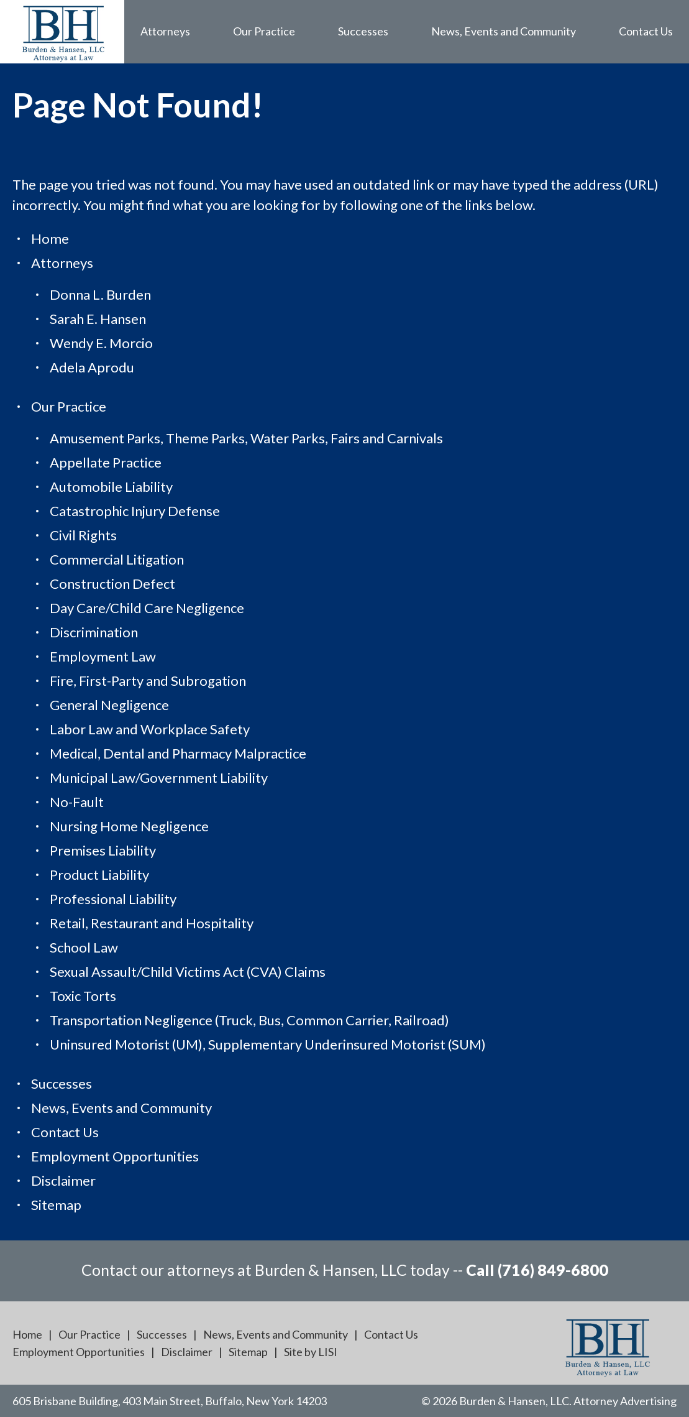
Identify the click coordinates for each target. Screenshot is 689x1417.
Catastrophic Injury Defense (135, 510)
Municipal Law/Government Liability (159, 777)
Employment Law (103, 656)
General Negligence (109, 704)
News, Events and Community (503, 31)
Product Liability (99, 874)
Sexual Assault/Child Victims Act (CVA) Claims (188, 971)
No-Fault (77, 801)
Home (50, 238)
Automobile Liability (111, 486)
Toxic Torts (83, 995)
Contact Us (646, 31)
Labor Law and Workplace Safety (150, 729)
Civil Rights (83, 535)
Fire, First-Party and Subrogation (148, 680)
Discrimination (94, 632)
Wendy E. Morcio (101, 343)
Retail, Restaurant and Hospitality (151, 923)
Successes (363, 31)
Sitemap (56, 1204)
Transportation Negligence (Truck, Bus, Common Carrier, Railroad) (249, 1020)
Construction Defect (112, 583)
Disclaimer (63, 1180)
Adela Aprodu (92, 367)
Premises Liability (103, 850)
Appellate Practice (106, 462)
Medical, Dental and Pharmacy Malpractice (178, 753)
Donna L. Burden (100, 294)
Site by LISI (310, 1352)
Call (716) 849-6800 (537, 1269)
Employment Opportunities (115, 1156)
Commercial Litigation (117, 559)
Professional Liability (113, 898)
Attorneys (165, 31)
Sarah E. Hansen (98, 318)
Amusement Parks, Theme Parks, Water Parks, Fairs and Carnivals (246, 438)
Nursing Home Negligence (129, 826)
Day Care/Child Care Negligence (147, 607)
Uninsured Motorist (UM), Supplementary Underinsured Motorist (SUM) (268, 1044)
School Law (84, 947)
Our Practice (264, 31)
